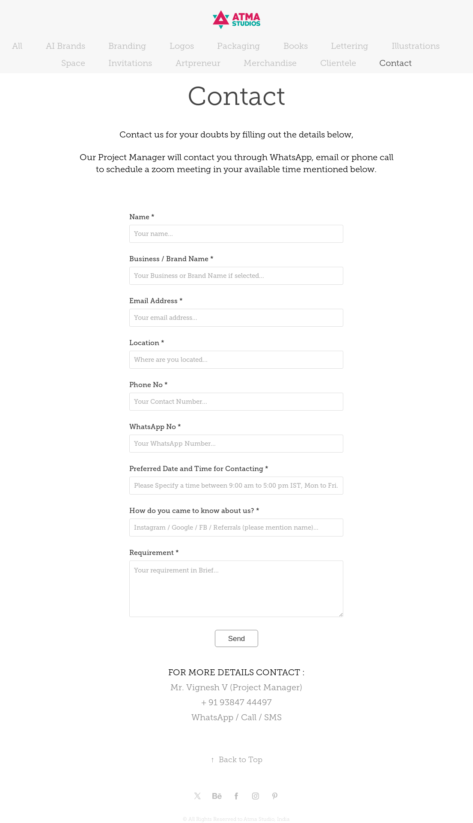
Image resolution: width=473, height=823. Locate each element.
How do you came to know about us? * (194, 510)
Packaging (238, 46)
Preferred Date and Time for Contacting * (198, 468)
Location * (146, 343)
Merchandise (270, 63)
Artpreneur (198, 63)
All (17, 46)
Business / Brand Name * (171, 259)
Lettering (349, 46)
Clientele (338, 63)
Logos (182, 46)
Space (73, 63)
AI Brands (65, 46)
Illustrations (416, 46)
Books (295, 46)
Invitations (130, 63)
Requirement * (154, 552)
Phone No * (148, 385)
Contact (395, 63)
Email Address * (156, 301)
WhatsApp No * (155, 426)
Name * (142, 217)
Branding (127, 46)
